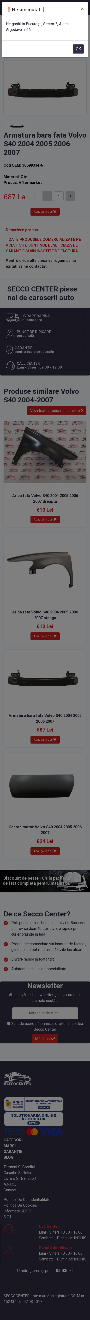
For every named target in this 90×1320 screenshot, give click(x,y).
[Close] (82, 9)
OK (78, 49)
